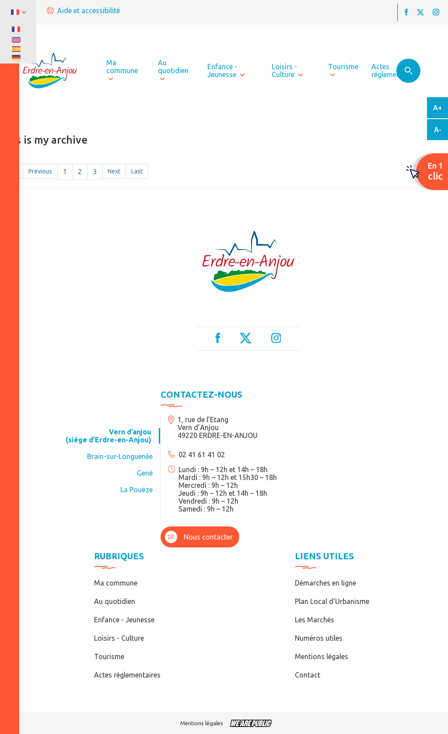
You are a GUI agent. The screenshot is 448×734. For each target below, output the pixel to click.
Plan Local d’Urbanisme (332, 601)
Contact (307, 675)
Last (137, 171)
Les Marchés (314, 620)
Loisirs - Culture (119, 638)
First (12, 171)
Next (114, 171)
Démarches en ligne (325, 583)
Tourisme (109, 656)
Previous (40, 171)
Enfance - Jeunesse (124, 620)
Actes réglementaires (127, 675)
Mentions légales (321, 656)
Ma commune (115, 583)
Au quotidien (114, 601)
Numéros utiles (319, 638)
